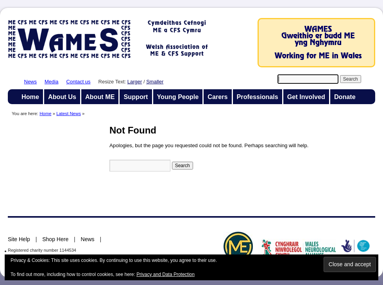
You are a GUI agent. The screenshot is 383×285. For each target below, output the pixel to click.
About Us (62, 96)
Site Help (19, 239)
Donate (345, 96)
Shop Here (55, 239)
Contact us (78, 82)
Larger (134, 82)
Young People (178, 96)
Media (51, 82)
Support (135, 96)
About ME (100, 96)
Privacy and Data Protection (165, 274)
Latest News (68, 113)
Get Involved (306, 96)
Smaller (154, 82)
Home (30, 96)
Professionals (257, 96)
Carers (217, 96)
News (30, 82)
